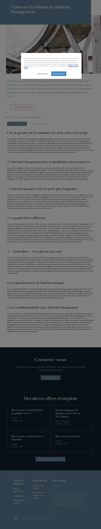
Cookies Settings (42, 73)
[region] (51, 66)
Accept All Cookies (58, 74)
